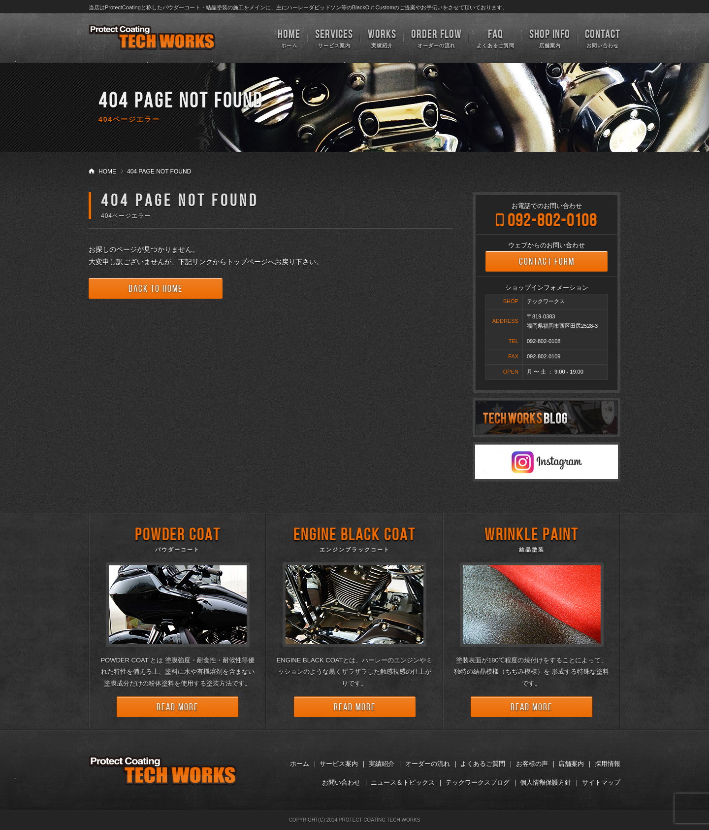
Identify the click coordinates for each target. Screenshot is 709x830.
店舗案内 (549, 37)
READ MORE (177, 706)
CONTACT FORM (547, 261)
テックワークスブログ (478, 782)
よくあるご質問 (496, 37)
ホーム (289, 37)
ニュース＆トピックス (403, 782)
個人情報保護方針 (545, 782)
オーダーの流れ (436, 37)
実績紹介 (382, 37)
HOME (107, 171)
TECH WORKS (152, 37)
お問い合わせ (602, 37)
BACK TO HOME (156, 288)
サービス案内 (334, 37)
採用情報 (607, 763)
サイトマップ (601, 782)
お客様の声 (532, 763)
